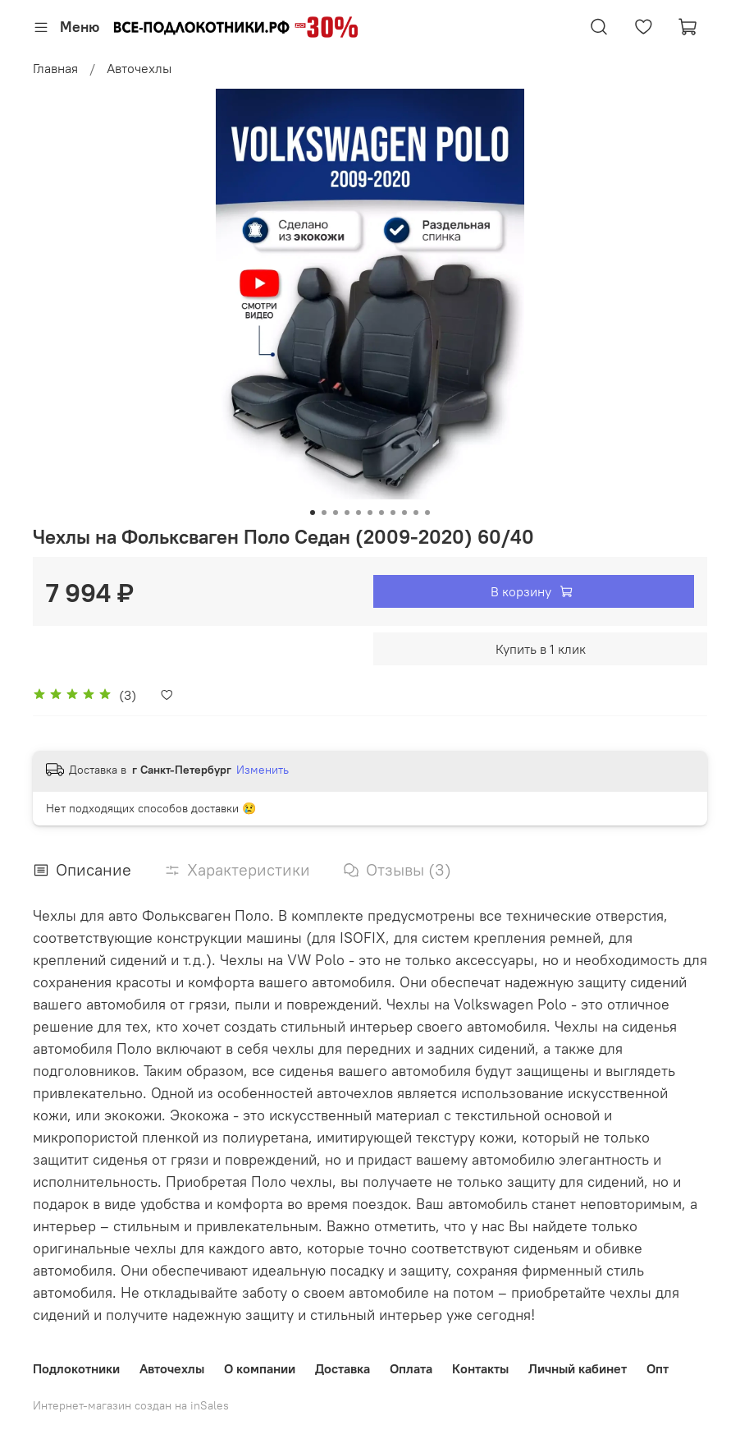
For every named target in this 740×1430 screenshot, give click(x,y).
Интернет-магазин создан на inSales (131, 1405)
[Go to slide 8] (393, 512)
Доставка (342, 1368)
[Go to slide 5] (358, 512)
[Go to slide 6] (370, 512)
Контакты (480, 1368)
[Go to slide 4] (347, 512)
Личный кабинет (577, 1368)
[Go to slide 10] (415, 512)
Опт (657, 1368)
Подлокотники (76, 1368)
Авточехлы (139, 68)
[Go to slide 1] (312, 512)
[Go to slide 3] (335, 512)
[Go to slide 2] (324, 512)
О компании (259, 1368)
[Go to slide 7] (381, 512)
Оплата (411, 1368)
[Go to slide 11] (427, 512)
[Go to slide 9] (404, 512)
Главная (55, 68)
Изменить (262, 769)
